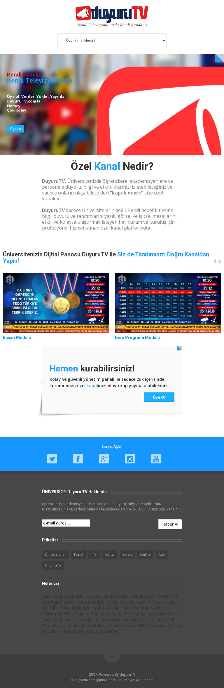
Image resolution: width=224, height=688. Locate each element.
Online (145, 554)
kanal (92, 385)
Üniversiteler (55, 554)
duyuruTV (127, 674)
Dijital (110, 554)
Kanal (78, 554)
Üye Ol (159, 397)
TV (94, 554)
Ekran (127, 554)
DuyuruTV (53, 565)
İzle (162, 554)
